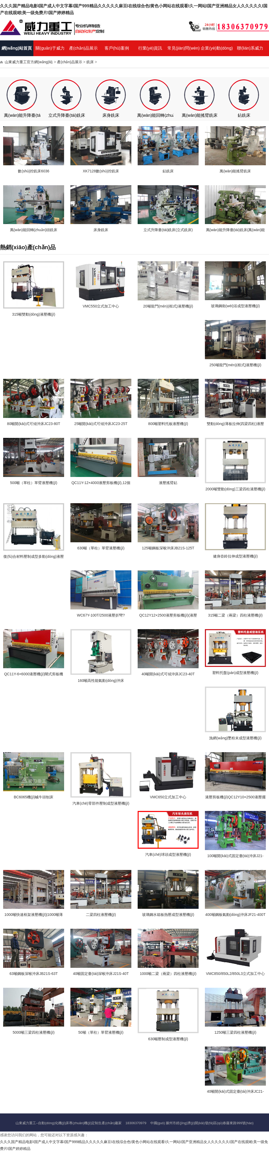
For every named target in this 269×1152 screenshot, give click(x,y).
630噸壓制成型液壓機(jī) (168, 1039)
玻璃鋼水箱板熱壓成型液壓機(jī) (168, 914)
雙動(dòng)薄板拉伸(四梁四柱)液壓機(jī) (235, 426)
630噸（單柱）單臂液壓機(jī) (101, 548)
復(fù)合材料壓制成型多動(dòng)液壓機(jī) (33, 558)
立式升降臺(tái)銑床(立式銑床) (168, 230)
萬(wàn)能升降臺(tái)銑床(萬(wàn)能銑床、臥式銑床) (235, 232)
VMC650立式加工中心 (168, 797)
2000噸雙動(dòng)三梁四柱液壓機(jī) (235, 489)
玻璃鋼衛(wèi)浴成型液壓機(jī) (235, 306)
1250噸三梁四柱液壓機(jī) (235, 1032)
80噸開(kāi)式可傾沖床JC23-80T (33, 424)
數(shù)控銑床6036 (33, 171)
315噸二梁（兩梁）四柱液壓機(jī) (235, 615)
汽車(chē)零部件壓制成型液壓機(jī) (101, 803)
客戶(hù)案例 (117, 48)
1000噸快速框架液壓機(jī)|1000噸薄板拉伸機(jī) (33, 916)
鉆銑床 (244, 115)
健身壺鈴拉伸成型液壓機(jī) (235, 556)
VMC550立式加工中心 (101, 306)
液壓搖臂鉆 (168, 483)
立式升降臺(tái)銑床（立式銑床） (79, 115)
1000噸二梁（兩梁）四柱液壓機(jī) (168, 973)
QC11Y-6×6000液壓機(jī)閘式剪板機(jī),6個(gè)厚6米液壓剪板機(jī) (33, 676)
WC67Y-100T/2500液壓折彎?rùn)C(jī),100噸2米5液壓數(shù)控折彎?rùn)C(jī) (100, 617)
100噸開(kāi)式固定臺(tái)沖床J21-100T (235, 858)
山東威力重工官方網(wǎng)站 (29, 62)
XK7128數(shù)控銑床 (101, 171)
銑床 (90, 62)
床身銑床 (110, 115)
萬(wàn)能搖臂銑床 (200, 115)
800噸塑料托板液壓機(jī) (168, 424)
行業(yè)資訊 (150, 48)
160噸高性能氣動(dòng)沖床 (101, 680)
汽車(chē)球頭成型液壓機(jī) (168, 854)
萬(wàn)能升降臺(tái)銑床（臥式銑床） (40, 115)
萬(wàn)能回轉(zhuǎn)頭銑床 (164, 115)
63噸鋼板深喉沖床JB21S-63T (33, 973)
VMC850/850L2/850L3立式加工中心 (235, 973)
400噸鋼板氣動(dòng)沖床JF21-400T (235, 914)
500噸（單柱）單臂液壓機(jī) (33, 483)
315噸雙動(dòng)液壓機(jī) (33, 314)
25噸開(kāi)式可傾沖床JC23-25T (100, 424)
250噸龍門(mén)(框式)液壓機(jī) (235, 365)
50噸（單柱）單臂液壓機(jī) (100, 1032)
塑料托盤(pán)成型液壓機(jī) (235, 673)
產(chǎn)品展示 (83, 48)
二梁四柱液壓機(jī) (101, 914)
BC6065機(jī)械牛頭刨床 (34, 797)
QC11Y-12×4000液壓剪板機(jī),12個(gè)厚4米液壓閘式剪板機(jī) (100, 485)
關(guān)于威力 (49, 48)
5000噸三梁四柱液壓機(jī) (33, 1032)
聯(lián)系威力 (250, 48)
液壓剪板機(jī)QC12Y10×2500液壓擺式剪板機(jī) (235, 799)
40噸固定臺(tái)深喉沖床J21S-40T (101, 973)
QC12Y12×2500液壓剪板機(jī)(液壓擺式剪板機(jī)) (168, 617)
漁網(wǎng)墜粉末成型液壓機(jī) (235, 738)
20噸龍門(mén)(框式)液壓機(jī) (168, 306)
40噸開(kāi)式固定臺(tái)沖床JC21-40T (235, 1093)
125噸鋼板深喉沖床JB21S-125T (168, 548)
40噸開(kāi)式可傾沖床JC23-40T (168, 674)
